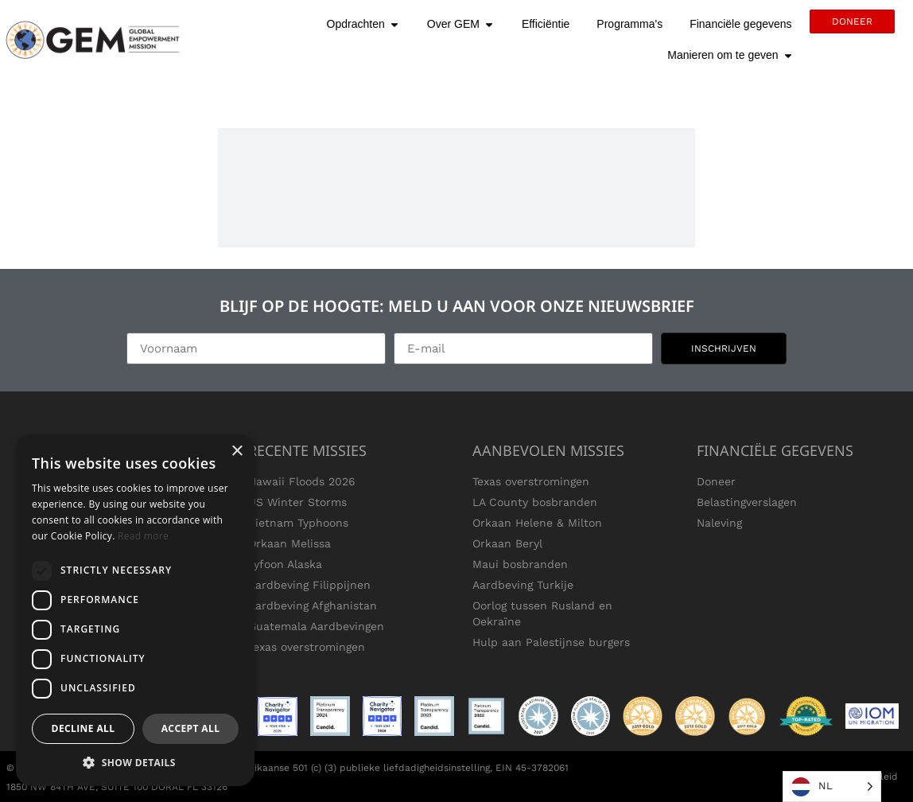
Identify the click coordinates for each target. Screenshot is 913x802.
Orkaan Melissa (289, 543)
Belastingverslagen (747, 502)
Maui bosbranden (520, 564)
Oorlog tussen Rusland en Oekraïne (542, 613)
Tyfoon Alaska (285, 564)
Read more (143, 536)
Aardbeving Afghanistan (312, 605)
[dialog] (135, 610)
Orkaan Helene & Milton (537, 522)
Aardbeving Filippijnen (309, 584)
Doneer (716, 481)
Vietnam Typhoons (298, 522)
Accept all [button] (190, 728)
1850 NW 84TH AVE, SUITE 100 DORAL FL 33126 (116, 786)
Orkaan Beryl (507, 543)
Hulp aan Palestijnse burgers (551, 642)
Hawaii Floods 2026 (301, 481)
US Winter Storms (297, 502)
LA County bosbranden (534, 502)
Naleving (719, 522)
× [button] (237, 451)
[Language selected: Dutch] (832, 786)
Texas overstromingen (306, 646)
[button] (135, 762)
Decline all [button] (83, 728)
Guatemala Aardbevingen (316, 626)
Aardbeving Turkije (522, 584)
